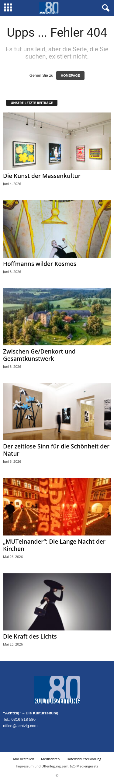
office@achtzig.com (20, 725)
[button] (104, 8)
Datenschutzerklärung (84, 759)
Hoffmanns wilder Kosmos (39, 264)
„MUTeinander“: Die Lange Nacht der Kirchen (54, 545)
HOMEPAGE (70, 75)
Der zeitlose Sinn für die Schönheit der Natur (56, 450)
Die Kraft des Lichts (30, 636)
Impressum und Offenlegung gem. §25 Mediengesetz (57, 766)
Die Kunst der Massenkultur (42, 176)
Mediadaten (50, 759)
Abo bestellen (23, 759)
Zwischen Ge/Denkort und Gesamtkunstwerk (39, 355)
